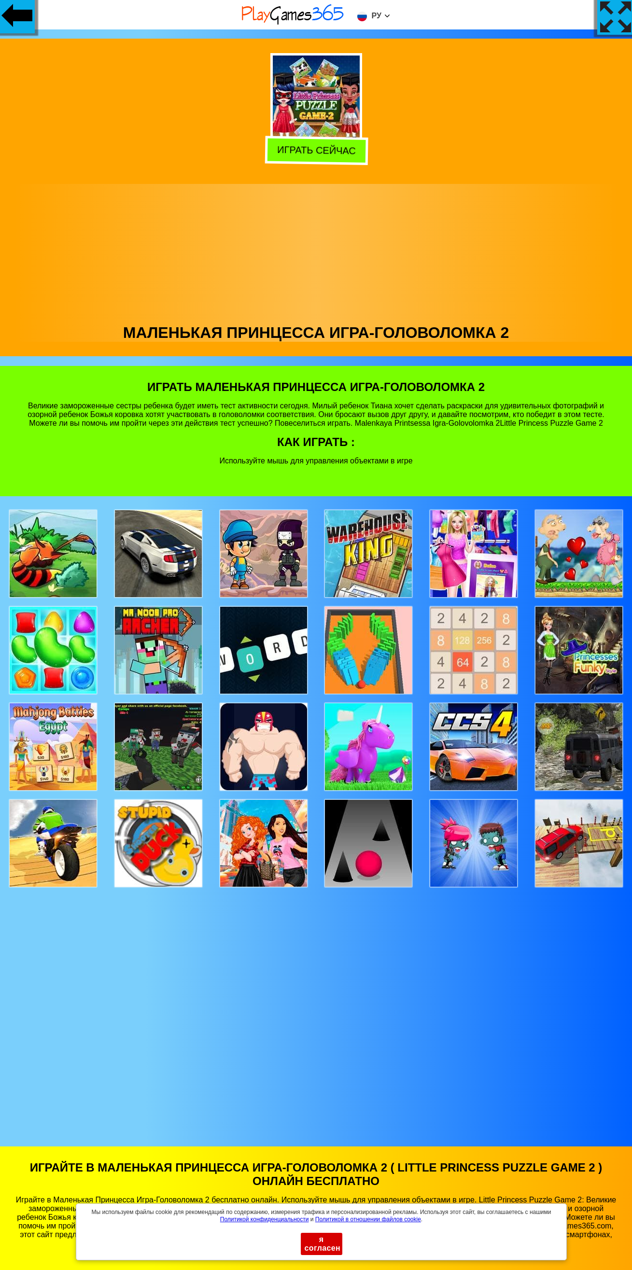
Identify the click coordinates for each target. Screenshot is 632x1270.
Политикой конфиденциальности (264, 1219)
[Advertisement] (316, 251)
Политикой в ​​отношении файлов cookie (368, 1219)
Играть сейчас (314, 151)
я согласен (323, 1243)
